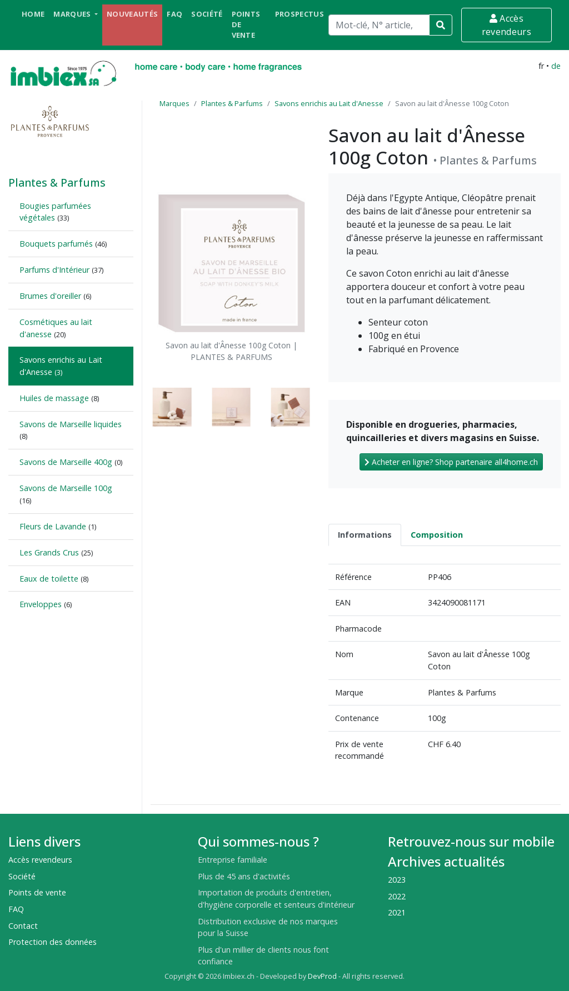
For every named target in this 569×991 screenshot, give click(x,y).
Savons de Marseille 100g (65, 488)
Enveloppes (40, 604)
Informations (365, 534)
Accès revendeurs (506, 25)
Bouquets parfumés (56, 243)
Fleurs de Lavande (52, 526)
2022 (397, 896)
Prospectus (299, 14)
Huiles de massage (54, 398)
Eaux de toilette (48, 578)
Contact (23, 925)
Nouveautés (132, 14)
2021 (397, 912)
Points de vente (246, 24)
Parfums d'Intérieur (54, 269)
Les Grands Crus (49, 552)
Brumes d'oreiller (50, 296)
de (556, 66)
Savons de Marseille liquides (70, 424)
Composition (437, 534)
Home (33, 14)
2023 (397, 879)
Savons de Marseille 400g (65, 462)
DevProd (322, 976)
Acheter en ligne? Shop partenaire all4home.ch (451, 462)
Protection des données (52, 942)
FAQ (174, 14)
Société (206, 14)
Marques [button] (73, 14)
